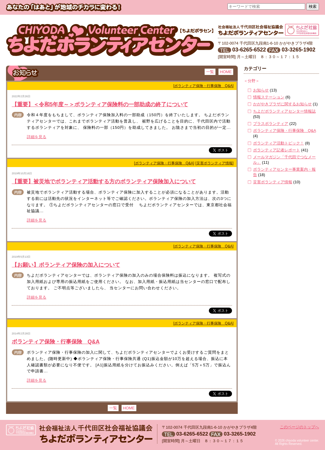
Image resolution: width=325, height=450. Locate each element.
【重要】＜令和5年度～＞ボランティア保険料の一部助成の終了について (100, 104)
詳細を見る (36, 137)
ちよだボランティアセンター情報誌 (284, 111)
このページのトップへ (299, 427)
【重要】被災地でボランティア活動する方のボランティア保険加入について (104, 181)
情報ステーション (268, 97)
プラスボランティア (270, 123)
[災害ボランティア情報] (214, 163)
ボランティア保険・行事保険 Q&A (56, 342)
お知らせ (261, 90)
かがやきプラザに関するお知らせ (282, 104)
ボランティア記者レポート (276, 150)
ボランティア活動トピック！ (278, 143)
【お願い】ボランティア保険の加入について (66, 265)
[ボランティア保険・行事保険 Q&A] (203, 86)
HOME (226, 72)
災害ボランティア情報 (272, 182)
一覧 (210, 72)
